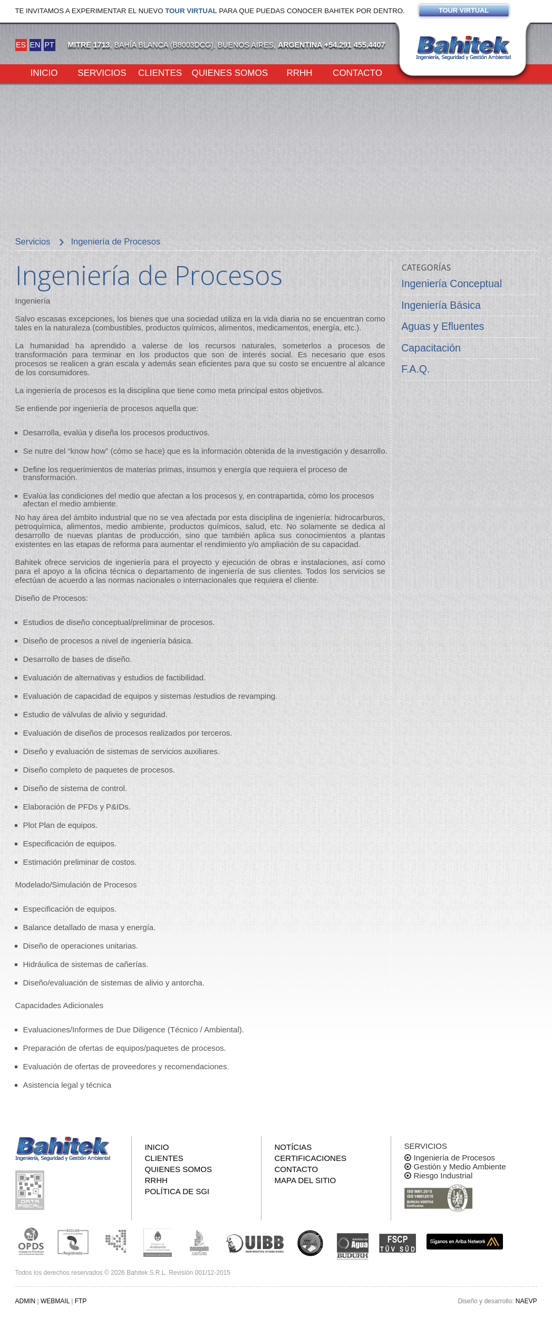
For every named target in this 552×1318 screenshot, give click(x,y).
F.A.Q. (415, 369)
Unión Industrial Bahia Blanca (255, 1241)
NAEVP (526, 1301)
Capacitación (431, 348)
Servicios (102, 72)
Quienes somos (230, 72)
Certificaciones (310, 1158)
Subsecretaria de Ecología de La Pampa (115, 1241)
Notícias (293, 1147)
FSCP (397, 1243)
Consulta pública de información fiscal (31, 1190)
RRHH (299, 72)
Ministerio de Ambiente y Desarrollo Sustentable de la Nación (157, 1241)
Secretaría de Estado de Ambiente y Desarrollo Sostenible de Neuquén (200, 1241)
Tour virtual (191, 11)
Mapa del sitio (305, 1180)
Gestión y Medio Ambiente (460, 1166)
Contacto (357, 72)
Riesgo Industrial (443, 1175)
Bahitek (463, 48)
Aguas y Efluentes (442, 326)
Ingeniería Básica (441, 305)
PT (49, 45)
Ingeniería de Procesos (454, 1157)
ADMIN (25, 1301)
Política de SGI (177, 1191)
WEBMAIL (55, 1301)
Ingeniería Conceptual (451, 283)
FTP (81, 1301)
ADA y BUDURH (353, 1247)
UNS (310, 1242)
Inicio (44, 72)
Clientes (160, 72)
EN (35, 45)
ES (21, 45)
